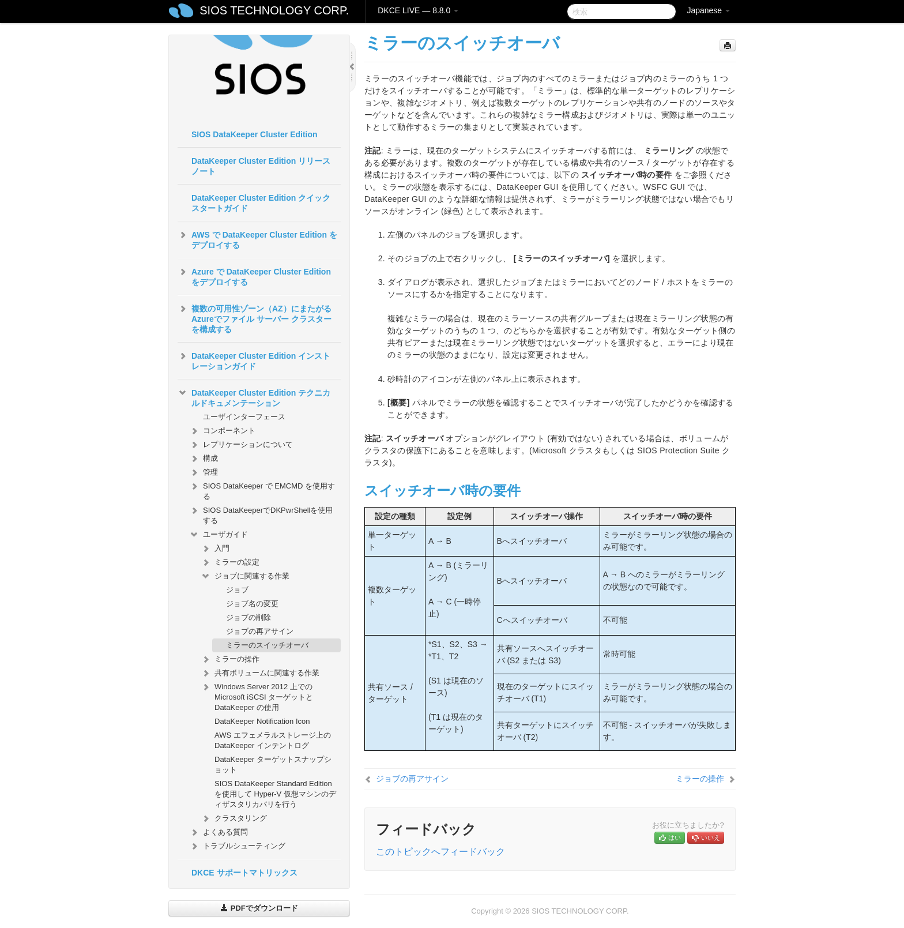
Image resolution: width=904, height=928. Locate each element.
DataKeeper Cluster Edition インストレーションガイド (254, 360)
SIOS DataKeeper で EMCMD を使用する (262, 490)
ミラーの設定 (230, 562)
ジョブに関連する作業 (245, 576)
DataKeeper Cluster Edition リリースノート (260, 166)
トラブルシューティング (237, 846)
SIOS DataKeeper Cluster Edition (254, 134)
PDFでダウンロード (259, 908)
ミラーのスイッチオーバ (267, 645)
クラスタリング (234, 818)
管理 (203, 472)
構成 (203, 458)
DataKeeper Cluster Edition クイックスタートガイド (260, 203)
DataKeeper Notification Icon (262, 721)
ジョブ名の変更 (252, 603)
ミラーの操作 (230, 659)
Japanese (708, 10)
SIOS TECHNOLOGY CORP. (274, 10)
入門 (215, 548)
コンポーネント (222, 431)
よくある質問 (218, 832)
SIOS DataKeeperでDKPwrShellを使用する (261, 514)
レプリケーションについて (241, 445)
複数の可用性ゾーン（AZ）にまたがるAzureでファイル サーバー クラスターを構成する (255, 318)
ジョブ (237, 589)
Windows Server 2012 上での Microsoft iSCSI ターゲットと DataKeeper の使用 (257, 696)
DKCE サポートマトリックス (244, 872)
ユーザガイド (218, 535)
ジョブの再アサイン (259, 631)
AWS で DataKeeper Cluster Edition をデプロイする (257, 239)
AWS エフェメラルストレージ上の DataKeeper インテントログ (272, 740)
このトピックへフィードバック (440, 851)
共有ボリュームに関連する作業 (260, 673)
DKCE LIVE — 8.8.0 (418, 10)
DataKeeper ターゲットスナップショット (273, 764)
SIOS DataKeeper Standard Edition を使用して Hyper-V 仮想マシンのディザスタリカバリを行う (275, 794)
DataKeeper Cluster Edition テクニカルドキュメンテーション (254, 397)
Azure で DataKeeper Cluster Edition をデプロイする (254, 276)
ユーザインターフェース (244, 416)
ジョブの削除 (248, 617)
